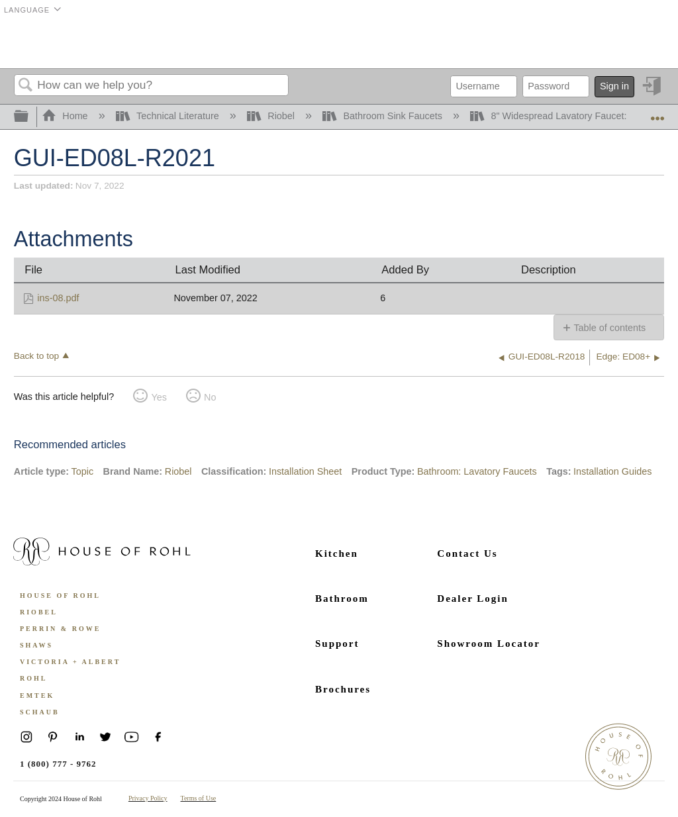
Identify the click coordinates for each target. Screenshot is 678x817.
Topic (83, 471)
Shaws (36, 645)
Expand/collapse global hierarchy (29, 117)
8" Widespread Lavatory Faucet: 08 (556, 116)
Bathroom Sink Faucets (383, 116)
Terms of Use (199, 798)
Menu (647, 43)
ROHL (33, 678)
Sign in (614, 86)
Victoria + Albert (70, 661)
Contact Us (467, 553)
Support (337, 643)
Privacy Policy (148, 798)
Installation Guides (612, 471)
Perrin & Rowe (60, 628)
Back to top (36, 356)
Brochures (343, 689)
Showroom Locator (488, 643)
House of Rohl (60, 595)
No (210, 397)
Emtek (37, 695)
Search (26, 85)
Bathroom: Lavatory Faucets (477, 471)
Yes (158, 397)
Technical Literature (169, 116)
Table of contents (609, 327)
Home (66, 116)
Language (27, 10)
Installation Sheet (305, 471)
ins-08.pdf (58, 298)
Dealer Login (472, 598)
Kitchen (336, 553)
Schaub (40, 712)
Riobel (272, 116)
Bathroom (342, 598)
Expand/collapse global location (657, 113)
